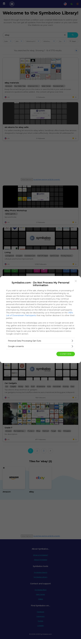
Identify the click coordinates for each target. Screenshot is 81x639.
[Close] (75, 281)
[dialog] (40, 319)
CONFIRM (65, 354)
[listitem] (40, 340)
